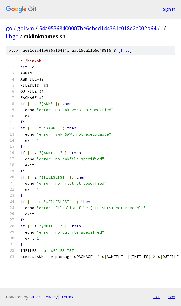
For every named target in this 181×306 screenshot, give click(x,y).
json (170, 296)
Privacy (51, 297)
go (9, 28)
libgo (12, 36)
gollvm (25, 28)
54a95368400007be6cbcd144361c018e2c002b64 (97, 28)
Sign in (169, 9)
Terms (67, 297)
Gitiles (35, 297)
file (125, 50)
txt (156, 296)
